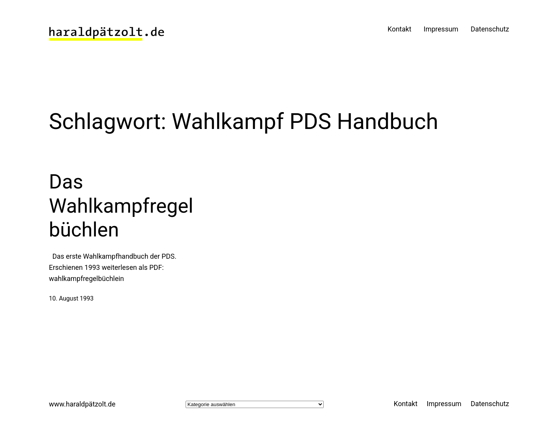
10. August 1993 (71, 298)
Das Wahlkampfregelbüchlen (121, 205)
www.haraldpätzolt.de (82, 404)
